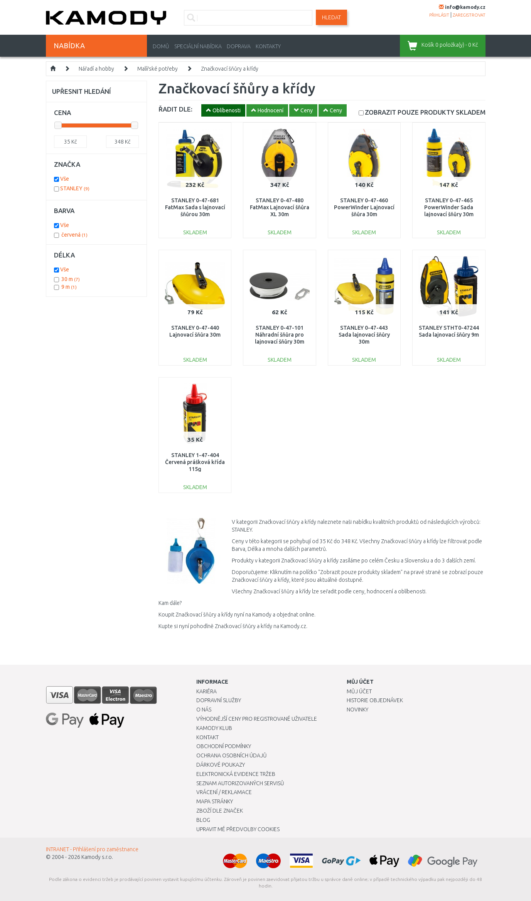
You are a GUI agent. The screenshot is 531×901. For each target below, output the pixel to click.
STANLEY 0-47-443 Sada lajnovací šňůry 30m (364, 335)
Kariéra (206, 691)
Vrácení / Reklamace (224, 792)
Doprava (239, 46)
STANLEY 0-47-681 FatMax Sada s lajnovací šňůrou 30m (195, 207)
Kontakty (268, 46)
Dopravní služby (218, 700)
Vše (64, 179)
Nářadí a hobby (96, 69)
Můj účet (359, 691)
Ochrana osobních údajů (231, 755)
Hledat (331, 17)
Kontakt (207, 737)
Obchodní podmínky (223, 746)
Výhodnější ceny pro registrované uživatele (256, 719)
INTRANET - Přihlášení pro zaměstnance (92, 849)
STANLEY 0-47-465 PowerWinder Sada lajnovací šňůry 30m (449, 207)
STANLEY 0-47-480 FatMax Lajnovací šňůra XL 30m (279, 207)
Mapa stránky (214, 801)
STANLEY (74, 188)
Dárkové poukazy (220, 765)
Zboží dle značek (219, 811)
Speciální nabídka (198, 46)
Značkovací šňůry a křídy (229, 69)
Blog (203, 820)
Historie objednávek (375, 700)
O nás (203, 709)
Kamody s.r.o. (97, 857)
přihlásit (439, 15)
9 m (69, 287)
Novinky (357, 709)
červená (74, 235)
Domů (161, 46)
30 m (70, 279)
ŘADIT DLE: (175, 109)
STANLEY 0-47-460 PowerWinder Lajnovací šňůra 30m (364, 207)
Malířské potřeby (157, 69)
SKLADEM (425, 112)
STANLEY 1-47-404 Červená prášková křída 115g (195, 462)
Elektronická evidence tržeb (235, 774)
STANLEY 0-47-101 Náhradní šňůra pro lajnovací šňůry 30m (279, 335)
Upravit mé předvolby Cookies (238, 829)
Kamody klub (214, 728)
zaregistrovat (469, 15)
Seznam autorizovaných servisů (240, 783)
